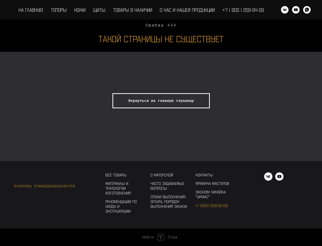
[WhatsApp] (307, 10)
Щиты (99, 10)
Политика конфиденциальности (44, 186)
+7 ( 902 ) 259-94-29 (243, 10)
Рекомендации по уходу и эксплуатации (121, 206)
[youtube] (296, 10)
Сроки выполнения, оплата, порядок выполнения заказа (168, 201)
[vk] (285, 10)
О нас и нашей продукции (187, 10)
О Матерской (161, 174)
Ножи (80, 10)
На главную (31, 10)
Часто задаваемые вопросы (167, 185)
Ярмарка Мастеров (212, 183)
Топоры (59, 10)
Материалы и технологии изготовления (118, 188)
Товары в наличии (132, 10)
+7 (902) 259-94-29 (211, 205)
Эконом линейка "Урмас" (210, 194)
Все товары (115, 174)
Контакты (204, 174)
